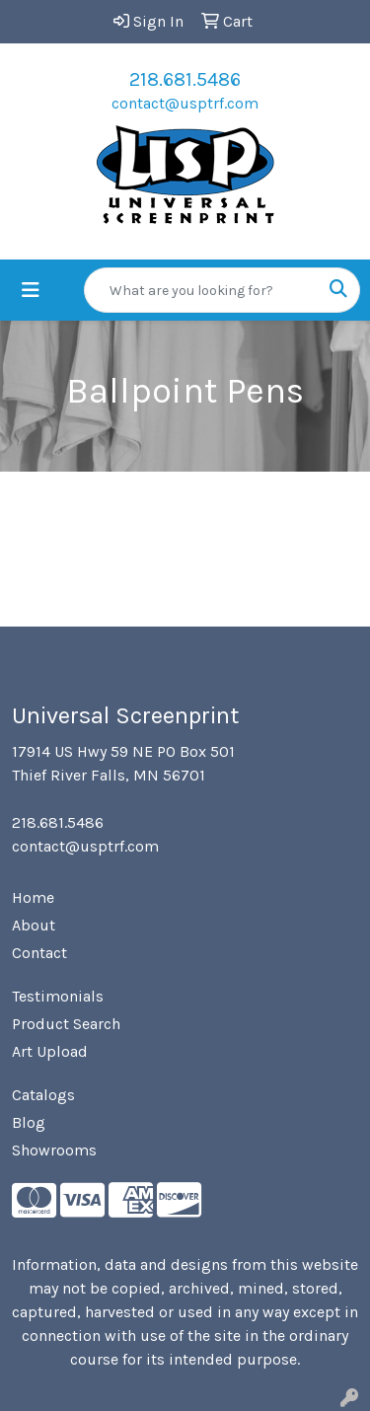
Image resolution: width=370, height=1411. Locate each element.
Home (33, 897)
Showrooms (54, 1150)
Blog (28, 1122)
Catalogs (43, 1094)
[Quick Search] (201, 290)
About (33, 925)
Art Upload (50, 1051)
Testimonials (58, 996)
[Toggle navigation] (30, 290)
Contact (39, 952)
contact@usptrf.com (185, 103)
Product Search (66, 1023)
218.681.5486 (185, 79)
